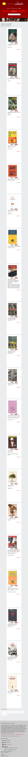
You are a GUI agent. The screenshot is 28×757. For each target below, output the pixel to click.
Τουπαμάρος (10, 450)
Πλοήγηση (14, 11)
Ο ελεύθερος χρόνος (12, 518)
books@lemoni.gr (9, 744)
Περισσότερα (18, 49)
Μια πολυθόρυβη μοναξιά (13, 383)
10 (2, 714)
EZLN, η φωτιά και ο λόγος (13, 179)
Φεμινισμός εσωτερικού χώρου (14, 415)
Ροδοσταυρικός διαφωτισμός (13, 691)
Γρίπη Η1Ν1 (10, 586)
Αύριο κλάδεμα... (11, 485)
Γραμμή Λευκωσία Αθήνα (13, 210)
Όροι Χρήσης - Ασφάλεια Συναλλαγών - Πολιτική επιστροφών (12, 734)
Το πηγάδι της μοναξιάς (12, 44)
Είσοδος (9, 8)
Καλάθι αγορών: (16, 8)
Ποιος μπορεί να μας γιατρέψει (14, 246)
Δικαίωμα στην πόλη (12, 145)
